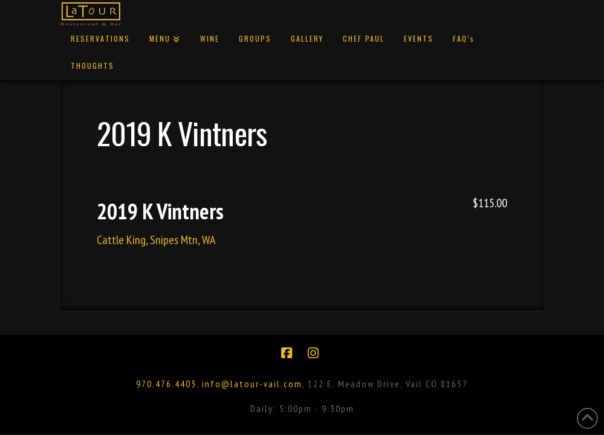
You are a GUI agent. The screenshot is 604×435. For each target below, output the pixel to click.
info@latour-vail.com (252, 384)
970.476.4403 (166, 384)
